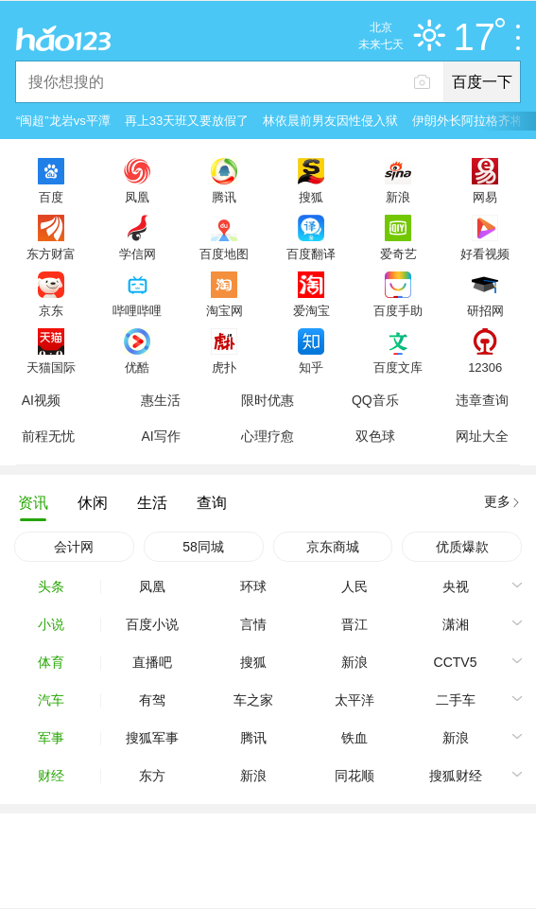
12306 (485, 367)
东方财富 (51, 253)
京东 (51, 310)
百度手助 (398, 310)
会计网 (74, 546)
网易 (485, 196)
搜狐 (311, 196)
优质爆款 (462, 546)
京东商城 (332, 546)
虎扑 (224, 367)
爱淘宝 (311, 310)
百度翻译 (311, 253)
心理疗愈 (267, 436)
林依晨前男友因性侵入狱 (330, 121)
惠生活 (161, 400)
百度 (51, 196)
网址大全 (482, 436)
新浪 (398, 196)
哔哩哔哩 (137, 310)
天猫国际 (51, 367)
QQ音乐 (375, 400)
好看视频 (485, 253)
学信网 (137, 253)
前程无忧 (48, 436)
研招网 (485, 310)
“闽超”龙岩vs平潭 (63, 121)
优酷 (137, 367)
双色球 (375, 436)
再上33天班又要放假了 (187, 121)
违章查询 (482, 400)
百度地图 (224, 253)
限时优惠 (267, 400)
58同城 (203, 546)
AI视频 (41, 400)
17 (480, 38)
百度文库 (398, 367)
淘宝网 (224, 310)
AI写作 (160, 436)
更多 (497, 501)
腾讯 (224, 196)
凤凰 (137, 196)
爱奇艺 (398, 253)
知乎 (311, 367)
